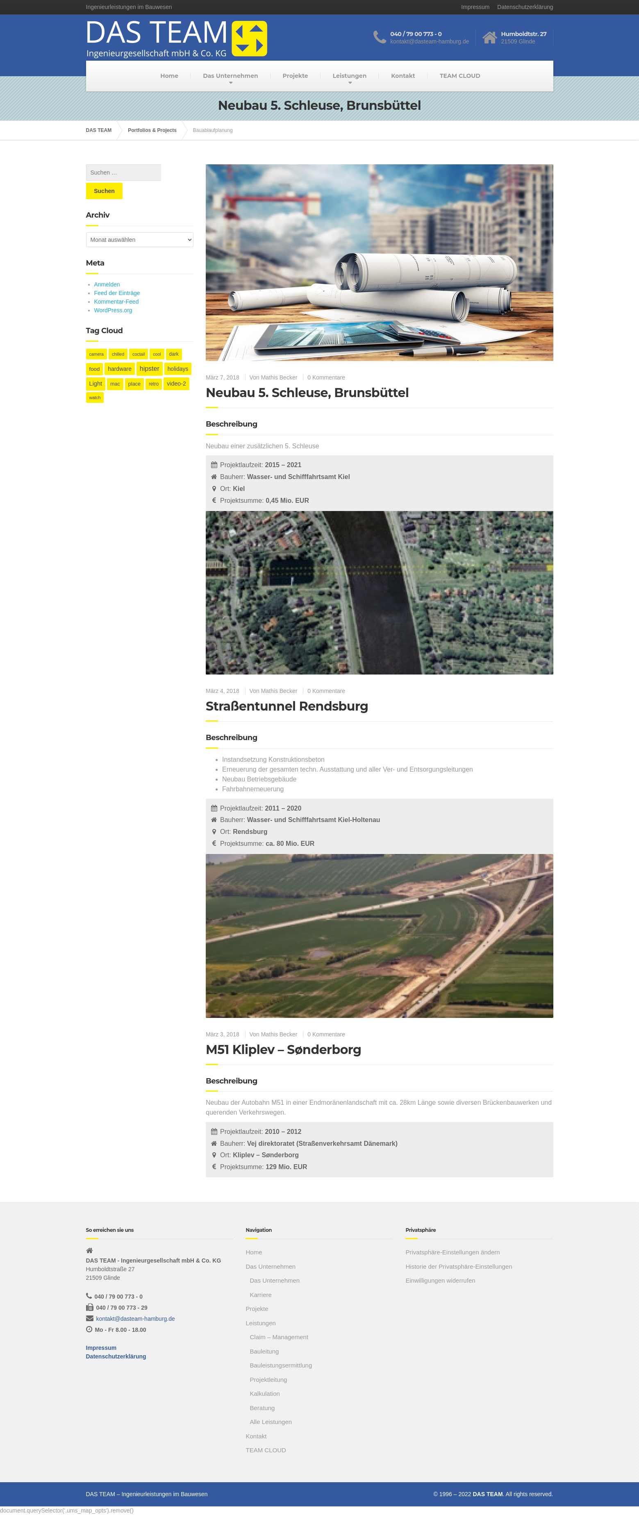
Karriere (260, 1294)
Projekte (295, 75)
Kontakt (403, 75)
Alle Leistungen (271, 1421)
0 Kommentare (326, 377)
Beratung (262, 1407)
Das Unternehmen (230, 75)
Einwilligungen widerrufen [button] (440, 1280)
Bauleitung (264, 1351)
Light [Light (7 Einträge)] (95, 365)
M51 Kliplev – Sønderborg (283, 1049)
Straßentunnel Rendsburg (287, 706)
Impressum (475, 7)
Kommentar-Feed (116, 283)
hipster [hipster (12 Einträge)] (149, 350)
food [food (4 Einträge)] (94, 351)
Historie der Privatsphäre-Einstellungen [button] (458, 1266)
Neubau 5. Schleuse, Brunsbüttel (307, 392)
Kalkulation (265, 1393)
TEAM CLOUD (460, 75)
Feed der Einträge (117, 274)
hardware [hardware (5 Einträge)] (120, 350)
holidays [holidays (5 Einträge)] (178, 350)
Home (169, 75)
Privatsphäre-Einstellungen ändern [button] (452, 1252)
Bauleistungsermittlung (281, 1365)
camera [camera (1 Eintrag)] (96, 335)
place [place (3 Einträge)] (134, 365)
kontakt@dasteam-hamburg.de (135, 1318)
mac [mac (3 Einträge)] (115, 365)
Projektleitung (268, 1379)
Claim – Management (279, 1336)
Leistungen (350, 75)
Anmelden (107, 266)
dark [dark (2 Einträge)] (174, 335)
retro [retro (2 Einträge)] (154, 365)
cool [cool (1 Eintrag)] (157, 335)
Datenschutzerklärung (525, 7)
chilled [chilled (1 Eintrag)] (118, 335)
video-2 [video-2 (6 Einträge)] (176, 365)
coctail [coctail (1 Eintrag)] (138, 335)
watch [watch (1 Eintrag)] (95, 379)
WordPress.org (113, 291)
